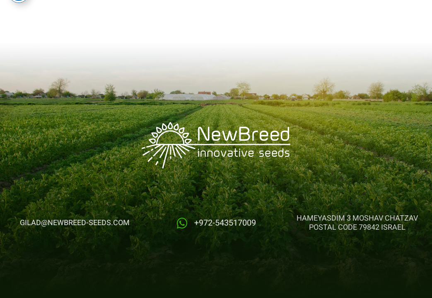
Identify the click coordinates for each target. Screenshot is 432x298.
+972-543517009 (225, 223)
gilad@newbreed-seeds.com (75, 222)
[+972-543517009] (182, 223)
